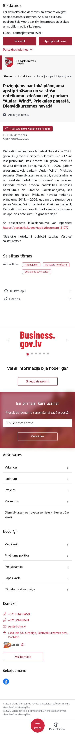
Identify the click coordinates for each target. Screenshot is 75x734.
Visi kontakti (23, 657)
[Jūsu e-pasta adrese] (37, 423)
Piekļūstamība (14, 567)
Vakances (11, 467)
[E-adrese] (11, 645)
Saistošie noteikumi (56, 264)
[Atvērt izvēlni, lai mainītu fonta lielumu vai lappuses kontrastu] (56, 727)
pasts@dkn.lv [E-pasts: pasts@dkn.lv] (17, 626)
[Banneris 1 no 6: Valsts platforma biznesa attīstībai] (37, 340)
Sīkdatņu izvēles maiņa (20, 589)
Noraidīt (19, 41)
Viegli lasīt (11, 544)
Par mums (12, 501)
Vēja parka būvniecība (36, 271)
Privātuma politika (17, 555)
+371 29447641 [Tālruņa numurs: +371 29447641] (18, 620)
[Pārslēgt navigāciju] (38, 726)
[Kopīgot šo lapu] (37, 299)
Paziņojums (31, 264)
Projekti (10, 490)
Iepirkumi (11, 479)
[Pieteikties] (38, 436)
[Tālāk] (67, 340)
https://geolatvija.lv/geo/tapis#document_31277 (36, 228)
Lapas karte (13, 578)
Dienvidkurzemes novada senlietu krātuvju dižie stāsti (37, 515)
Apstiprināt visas (55, 41)
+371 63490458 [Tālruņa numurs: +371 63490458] (19, 614)
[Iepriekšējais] (8, 340)
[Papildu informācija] (22, 644)
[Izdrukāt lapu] (37, 291)
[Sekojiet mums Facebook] (6, 682)
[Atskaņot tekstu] (18, 114)
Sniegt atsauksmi (37, 381)
